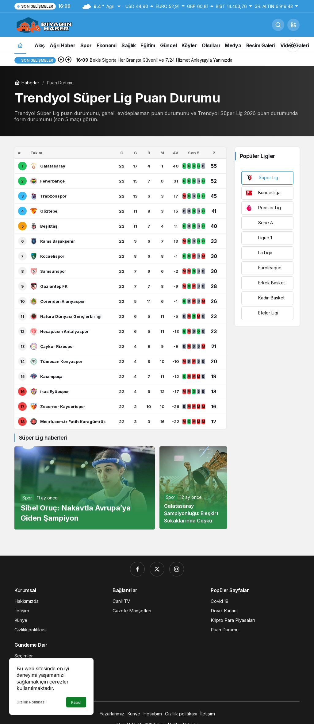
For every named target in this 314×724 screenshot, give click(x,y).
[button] (293, 25)
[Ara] (278, 25)
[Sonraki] (68, 60)
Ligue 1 (259, 238)
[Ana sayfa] (20, 45)
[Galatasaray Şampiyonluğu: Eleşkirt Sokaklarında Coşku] (193, 487)
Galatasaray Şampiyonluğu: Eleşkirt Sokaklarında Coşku (191, 513)
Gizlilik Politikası (31, 702)
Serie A (259, 223)
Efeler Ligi (262, 313)
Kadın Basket (265, 298)
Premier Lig (263, 208)
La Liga (259, 253)
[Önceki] (61, 60)
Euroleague (263, 268)
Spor (27, 497)
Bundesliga (263, 193)
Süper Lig (262, 178)
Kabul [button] (76, 702)
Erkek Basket (265, 283)
